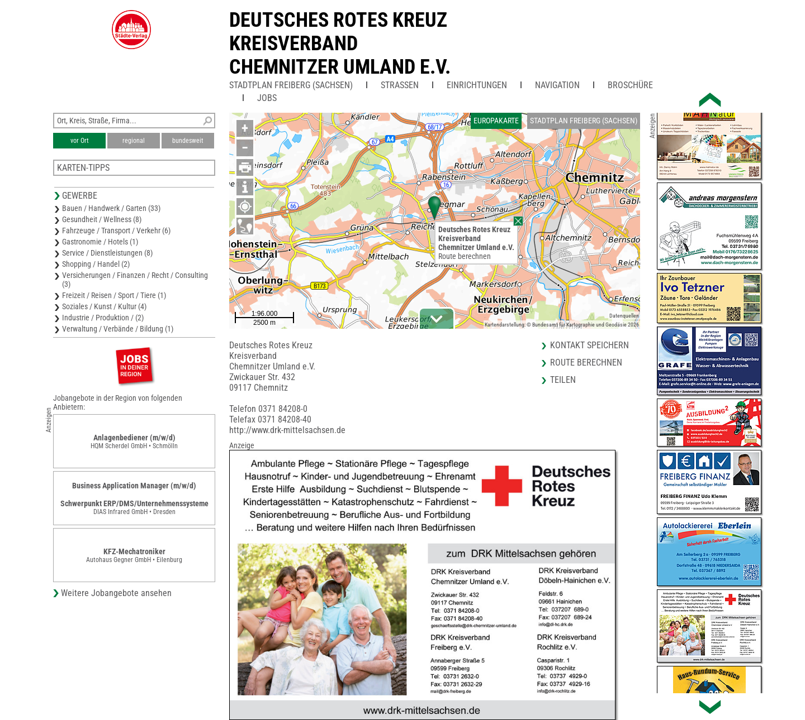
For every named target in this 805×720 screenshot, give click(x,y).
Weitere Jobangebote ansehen (116, 593)
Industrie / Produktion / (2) (103, 317)
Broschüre (630, 85)
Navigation (557, 85)
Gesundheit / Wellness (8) (101, 219)
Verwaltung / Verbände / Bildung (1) (117, 328)
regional (133, 141)
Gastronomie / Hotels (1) (100, 241)
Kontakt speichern (589, 345)
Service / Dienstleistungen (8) (107, 252)
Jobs (267, 98)
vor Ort (79, 141)
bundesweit (187, 141)
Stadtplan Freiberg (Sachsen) (291, 85)
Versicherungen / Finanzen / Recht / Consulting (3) (135, 280)
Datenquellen (624, 316)
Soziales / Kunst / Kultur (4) (104, 306)
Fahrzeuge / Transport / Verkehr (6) (116, 230)
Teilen (563, 380)
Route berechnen (464, 256)
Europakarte (496, 120)
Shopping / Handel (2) (96, 264)
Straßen (400, 85)
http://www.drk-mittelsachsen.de (287, 430)
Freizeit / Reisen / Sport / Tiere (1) (114, 295)
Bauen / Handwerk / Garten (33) (111, 208)
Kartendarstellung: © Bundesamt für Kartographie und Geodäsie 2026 (562, 324)
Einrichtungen (477, 85)
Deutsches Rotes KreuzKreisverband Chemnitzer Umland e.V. (340, 43)
